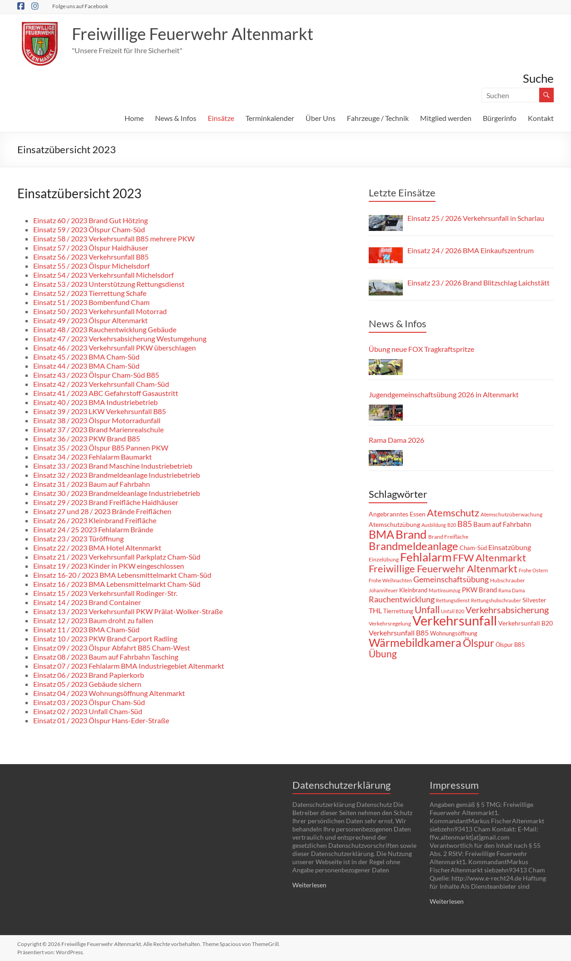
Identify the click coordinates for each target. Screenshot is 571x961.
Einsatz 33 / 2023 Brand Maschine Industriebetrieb (112, 465)
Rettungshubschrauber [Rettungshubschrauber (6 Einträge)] (496, 600)
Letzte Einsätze (402, 192)
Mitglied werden (445, 118)
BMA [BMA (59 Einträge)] (381, 534)
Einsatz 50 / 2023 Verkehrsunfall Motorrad (100, 311)
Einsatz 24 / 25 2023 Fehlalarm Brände (93, 529)
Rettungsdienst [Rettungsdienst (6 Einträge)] (453, 600)
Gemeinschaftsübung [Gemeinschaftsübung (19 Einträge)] (451, 579)
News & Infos (175, 118)
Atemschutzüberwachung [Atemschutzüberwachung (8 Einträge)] (511, 514)
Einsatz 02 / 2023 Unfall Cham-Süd (87, 711)
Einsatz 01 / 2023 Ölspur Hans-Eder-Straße (101, 720)
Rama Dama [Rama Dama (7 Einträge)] (511, 590)
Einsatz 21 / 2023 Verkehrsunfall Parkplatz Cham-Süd (116, 556)
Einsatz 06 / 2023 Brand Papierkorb (88, 675)
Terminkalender (269, 118)
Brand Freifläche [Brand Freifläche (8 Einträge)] (448, 536)
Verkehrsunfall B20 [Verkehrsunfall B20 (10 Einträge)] (525, 623)
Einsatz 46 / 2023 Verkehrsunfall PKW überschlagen (114, 347)
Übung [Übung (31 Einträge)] (383, 653)
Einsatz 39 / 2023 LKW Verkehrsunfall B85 (99, 411)
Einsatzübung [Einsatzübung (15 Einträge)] (509, 547)
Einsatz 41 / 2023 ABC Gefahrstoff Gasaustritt (105, 393)
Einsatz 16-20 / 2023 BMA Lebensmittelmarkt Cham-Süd (122, 575)
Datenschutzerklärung (341, 785)
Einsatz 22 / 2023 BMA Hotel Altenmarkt (97, 547)
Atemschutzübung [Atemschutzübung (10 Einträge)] (394, 524)
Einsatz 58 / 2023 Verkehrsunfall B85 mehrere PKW (114, 238)
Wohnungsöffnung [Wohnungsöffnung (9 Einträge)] (453, 633)
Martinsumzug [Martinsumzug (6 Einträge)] (445, 590)
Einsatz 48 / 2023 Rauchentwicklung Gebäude (104, 329)
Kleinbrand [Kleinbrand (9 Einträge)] (413, 590)
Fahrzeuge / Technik (378, 118)
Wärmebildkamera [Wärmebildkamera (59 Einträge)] (415, 642)
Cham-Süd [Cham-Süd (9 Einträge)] (473, 547)
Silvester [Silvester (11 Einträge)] (534, 600)
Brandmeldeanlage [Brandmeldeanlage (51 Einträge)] (413, 545)
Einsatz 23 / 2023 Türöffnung (78, 538)
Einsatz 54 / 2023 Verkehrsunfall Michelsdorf (103, 274)
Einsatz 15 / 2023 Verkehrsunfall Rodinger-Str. (105, 593)
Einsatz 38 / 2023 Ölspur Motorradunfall (96, 420)
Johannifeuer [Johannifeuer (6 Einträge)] (383, 590)
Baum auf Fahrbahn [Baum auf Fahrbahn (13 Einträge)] (502, 524)
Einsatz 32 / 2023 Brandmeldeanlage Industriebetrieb (116, 474)
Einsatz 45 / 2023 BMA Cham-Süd (86, 356)
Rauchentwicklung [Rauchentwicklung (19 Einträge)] (402, 599)
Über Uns (321, 118)
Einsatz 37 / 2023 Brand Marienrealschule (98, 429)
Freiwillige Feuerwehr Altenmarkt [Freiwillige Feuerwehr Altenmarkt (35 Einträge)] (443, 569)
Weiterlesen (309, 885)
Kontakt (541, 118)
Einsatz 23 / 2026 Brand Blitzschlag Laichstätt (478, 282)
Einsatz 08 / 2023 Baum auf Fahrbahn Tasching (105, 656)
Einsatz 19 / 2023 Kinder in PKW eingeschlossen (108, 565)
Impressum (454, 785)
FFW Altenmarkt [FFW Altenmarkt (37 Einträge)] (489, 557)
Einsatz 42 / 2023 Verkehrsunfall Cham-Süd (101, 384)
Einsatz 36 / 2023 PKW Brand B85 (86, 438)
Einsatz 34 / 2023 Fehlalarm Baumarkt (92, 456)
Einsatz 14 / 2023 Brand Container (87, 602)
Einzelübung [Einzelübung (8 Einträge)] (384, 559)
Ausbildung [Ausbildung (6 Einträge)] (433, 525)
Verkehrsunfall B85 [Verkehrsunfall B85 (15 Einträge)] (399, 632)
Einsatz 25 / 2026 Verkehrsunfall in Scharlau (475, 218)
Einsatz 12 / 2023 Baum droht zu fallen (93, 620)
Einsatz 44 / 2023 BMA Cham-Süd (86, 365)
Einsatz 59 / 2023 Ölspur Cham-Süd (89, 229)
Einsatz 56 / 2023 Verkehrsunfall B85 (91, 256)
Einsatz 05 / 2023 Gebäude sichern (87, 684)
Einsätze (221, 118)
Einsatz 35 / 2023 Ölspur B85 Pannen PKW (100, 447)
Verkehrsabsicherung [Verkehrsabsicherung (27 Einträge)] (507, 609)
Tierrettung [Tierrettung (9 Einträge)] (398, 611)
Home (134, 118)
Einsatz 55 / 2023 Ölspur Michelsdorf (91, 265)
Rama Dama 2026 (396, 439)
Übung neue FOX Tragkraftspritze (421, 349)
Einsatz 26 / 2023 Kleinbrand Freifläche (94, 520)
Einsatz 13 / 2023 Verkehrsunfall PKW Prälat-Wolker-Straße (128, 611)
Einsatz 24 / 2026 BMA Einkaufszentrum (470, 250)
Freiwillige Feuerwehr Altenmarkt (192, 34)
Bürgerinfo (499, 118)
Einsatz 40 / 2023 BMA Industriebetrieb (95, 402)
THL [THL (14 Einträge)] (375, 610)
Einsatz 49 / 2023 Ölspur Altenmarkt (90, 320)
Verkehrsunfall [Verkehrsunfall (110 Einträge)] (454, 620)
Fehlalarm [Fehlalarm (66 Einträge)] (425, 557)
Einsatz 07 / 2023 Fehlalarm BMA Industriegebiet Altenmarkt (128, 665)
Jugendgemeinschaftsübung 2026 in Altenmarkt (444, 394)
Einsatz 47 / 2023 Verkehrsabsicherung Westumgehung (119, 338)
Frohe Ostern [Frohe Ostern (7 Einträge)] (533, 570)
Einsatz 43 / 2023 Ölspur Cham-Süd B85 (96, 374)
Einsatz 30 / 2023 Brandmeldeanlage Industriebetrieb (116, 493)
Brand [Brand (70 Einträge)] (411, 534)
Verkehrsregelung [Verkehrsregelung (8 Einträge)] (390, 623)
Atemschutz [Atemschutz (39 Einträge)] (453, 512)
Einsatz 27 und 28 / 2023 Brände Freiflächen (102, 511)
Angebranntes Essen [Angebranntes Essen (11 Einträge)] (397, 514)
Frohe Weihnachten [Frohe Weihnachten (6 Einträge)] (390, 580)
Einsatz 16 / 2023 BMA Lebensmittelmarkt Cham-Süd (116, 584)
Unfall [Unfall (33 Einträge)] (427, 610)
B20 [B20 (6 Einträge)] (451, 525)
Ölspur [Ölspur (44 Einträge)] (478, 642)
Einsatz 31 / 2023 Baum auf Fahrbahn (91, 484)
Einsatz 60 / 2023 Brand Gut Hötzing (90, 220)
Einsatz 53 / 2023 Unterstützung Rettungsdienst (109, 284)
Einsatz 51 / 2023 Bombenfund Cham (91, 302)
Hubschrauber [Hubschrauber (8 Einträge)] (507, 580)
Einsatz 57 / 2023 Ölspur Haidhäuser (90, 247)
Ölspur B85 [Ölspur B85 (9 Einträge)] (510, 644)
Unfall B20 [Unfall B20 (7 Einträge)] (452, 611)
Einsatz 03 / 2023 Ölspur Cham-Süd (89, 702)
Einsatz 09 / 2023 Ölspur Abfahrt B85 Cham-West (111, 647)
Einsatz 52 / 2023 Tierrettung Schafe (89, 293)
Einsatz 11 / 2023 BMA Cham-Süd (86, 629)
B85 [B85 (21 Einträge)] (464, 524)
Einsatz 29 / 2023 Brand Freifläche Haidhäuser (105, 502)
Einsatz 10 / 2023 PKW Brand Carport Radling (105, 638)
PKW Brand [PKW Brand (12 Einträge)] (479, 590)
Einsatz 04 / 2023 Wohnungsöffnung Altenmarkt (109, 693)
